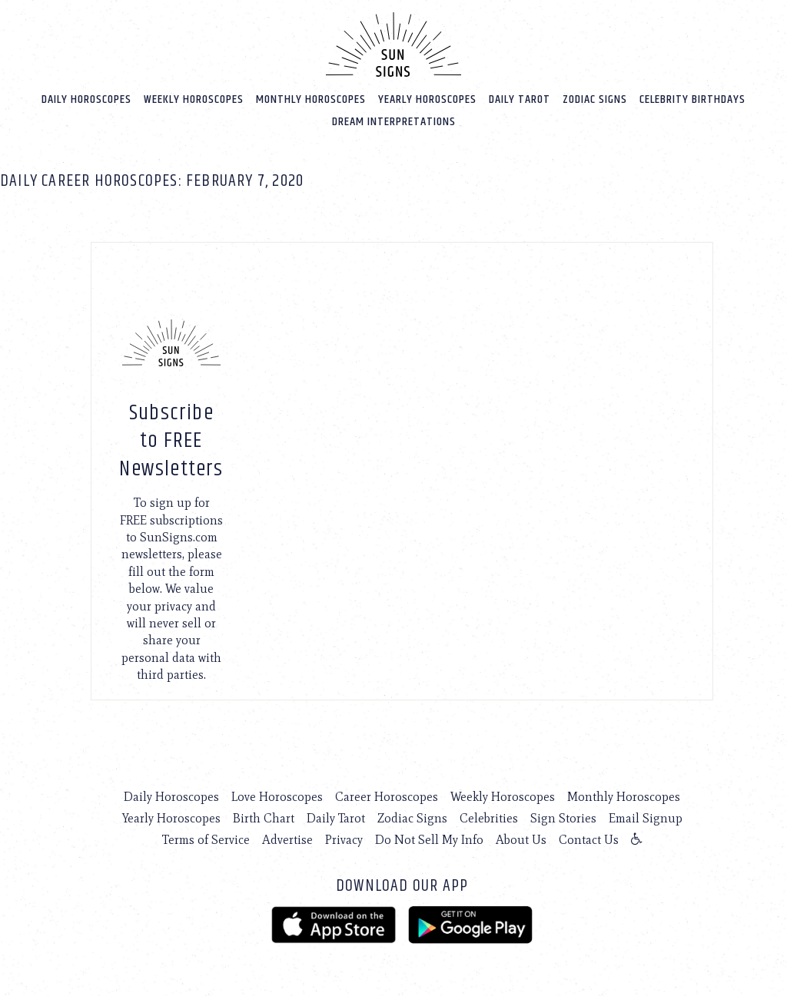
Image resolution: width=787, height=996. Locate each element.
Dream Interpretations (394, 121)
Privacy (344, 839)
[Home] (393, 44)
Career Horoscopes (386, 796)
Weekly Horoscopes (194, 99)
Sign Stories (563, 818)
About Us (521, 839)
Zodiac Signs (595, 99)
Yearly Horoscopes (427, 99)
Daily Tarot (519, 99)
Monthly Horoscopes (311, 99)
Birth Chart (263, 818)
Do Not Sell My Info (429, 839)
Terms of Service (206, 839)
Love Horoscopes (277, 796)
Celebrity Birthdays (692, 99)
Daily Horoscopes (86, 99)
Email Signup (645, 818)
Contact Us (589, 839)
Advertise (287, 839)
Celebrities (489, 818)
